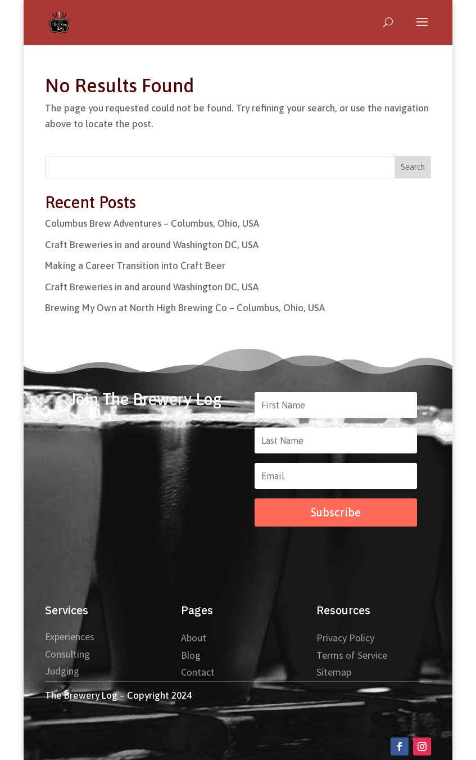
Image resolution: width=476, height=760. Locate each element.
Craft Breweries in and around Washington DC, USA (152, 244)
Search (413, 167)
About (193, 637)
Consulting (67, 653)
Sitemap (333, 671)
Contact (198, 671)
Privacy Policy (345, 637)
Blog (191, 655)
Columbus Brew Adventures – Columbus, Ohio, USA (152, 223)
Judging (62, 670)
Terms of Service (351, 655)
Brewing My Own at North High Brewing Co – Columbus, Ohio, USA (185, 307)
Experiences (69, 636)
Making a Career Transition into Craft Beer (135, 265)
